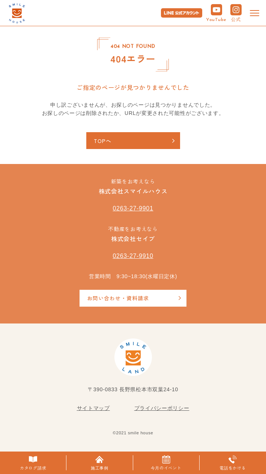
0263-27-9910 (133, 256)
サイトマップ (93, 408)
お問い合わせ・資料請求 (118, 298)
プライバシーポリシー (161, 408)
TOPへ (102, 141)
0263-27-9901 (133, 208)
